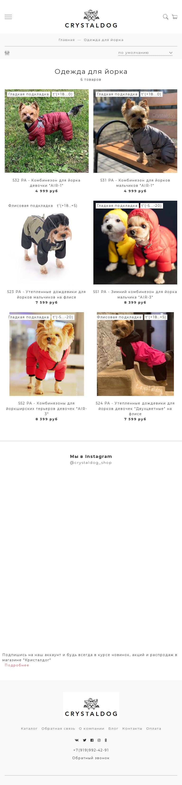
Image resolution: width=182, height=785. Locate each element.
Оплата (153, 728)
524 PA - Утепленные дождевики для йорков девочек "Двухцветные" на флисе (135, 408)
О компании (92, 728)
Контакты (132, 728)
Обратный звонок (91, 758)
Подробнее (17, 665)
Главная (67, 40)
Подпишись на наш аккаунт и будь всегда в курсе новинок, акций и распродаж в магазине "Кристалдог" (89, 657)
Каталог (29, 728)
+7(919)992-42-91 (91, 750)
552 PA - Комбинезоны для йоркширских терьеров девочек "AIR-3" (46, 408)
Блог (113, 728)
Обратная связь (58, 728)
